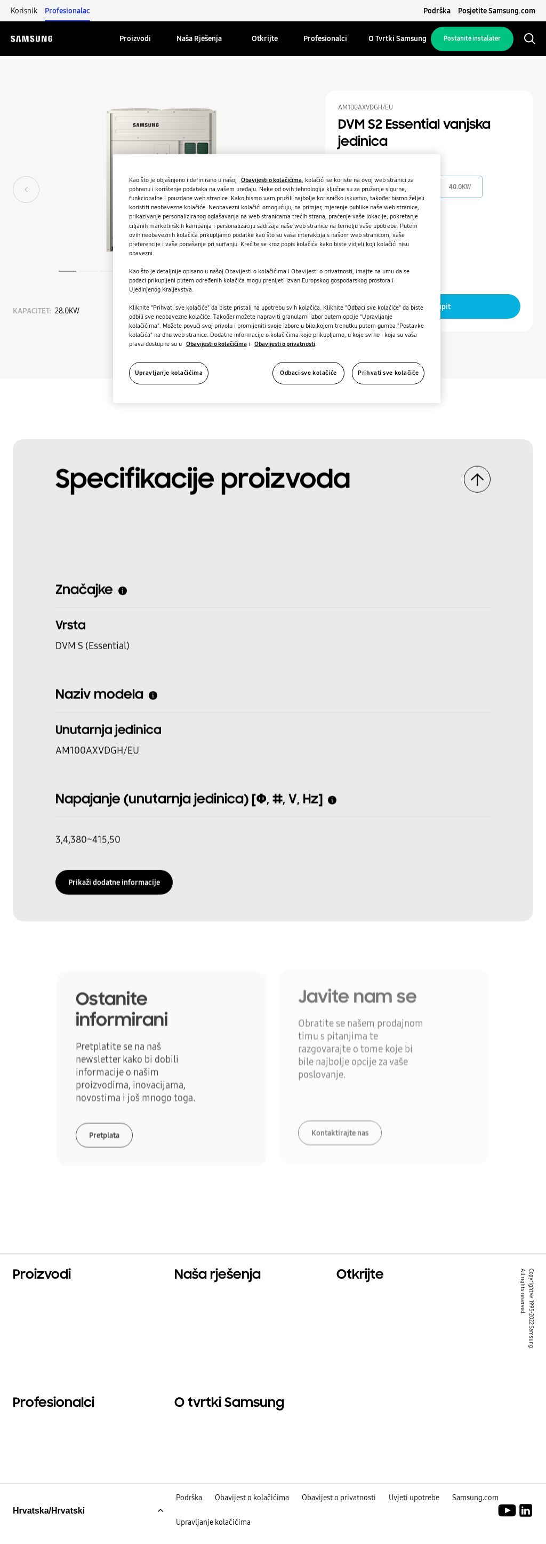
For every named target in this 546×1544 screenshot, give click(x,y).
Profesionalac (67, 10)
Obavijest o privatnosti (339, 1511)
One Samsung (365, 1338)
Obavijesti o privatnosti (284, 344)
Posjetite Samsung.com (496, 10)
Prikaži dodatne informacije (114, 878)
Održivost (357, 1325)
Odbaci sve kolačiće (308, 372)
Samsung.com (475, 1511)
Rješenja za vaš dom (216, 1298)
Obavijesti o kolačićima (271, 180)
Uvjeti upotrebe (414, 1511)
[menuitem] (135, 38)
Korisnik (24, 10)
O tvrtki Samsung (211, 1433)
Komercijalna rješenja (381, 1312)
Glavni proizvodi (47, 1298)
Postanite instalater (472, 38)
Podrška (437, 10)
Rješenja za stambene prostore (400, 1298)
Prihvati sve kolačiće (388, 372)
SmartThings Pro (371, 1352)
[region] (276, 278)
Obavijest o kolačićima (252, 1511)
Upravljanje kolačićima (213, 1535)
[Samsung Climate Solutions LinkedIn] (525, 1523)
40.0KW (460, 187)
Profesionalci (40, 1433)
